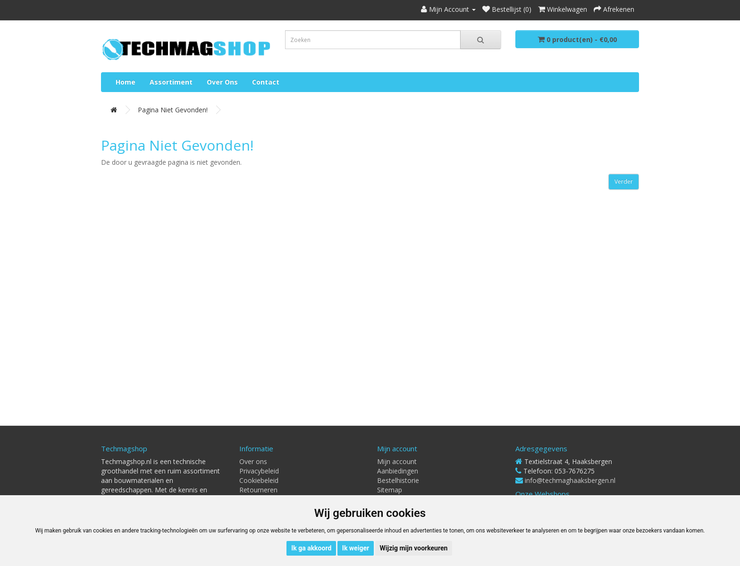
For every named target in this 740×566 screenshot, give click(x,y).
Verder (623, 181)
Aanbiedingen (397, 470)
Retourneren (258, 489)
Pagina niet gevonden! (173, 109)
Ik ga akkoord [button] (311, 548)
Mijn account (397, 461)
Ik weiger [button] (355, 548)
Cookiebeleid (258, 480)
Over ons (222, 81)
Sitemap (389, 489)
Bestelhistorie (398, 480)
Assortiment (171, 81)
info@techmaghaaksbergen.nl (570, 480)
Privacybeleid (259, 470)
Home (125, 81)
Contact (265, 81)
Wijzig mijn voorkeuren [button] (414, 548)
